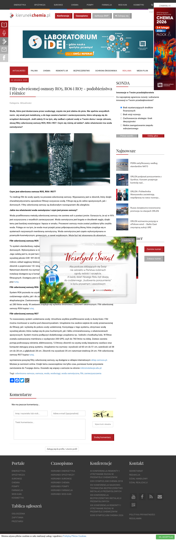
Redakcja (134, 475)
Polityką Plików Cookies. (75, 536)
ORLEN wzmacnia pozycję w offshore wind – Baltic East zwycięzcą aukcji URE (144, 224)
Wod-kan (122, 5)
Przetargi (17, 521)
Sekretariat (136, 471)
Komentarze (21, 394)
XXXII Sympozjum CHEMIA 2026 (106, 515)
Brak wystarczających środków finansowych (136, 109)
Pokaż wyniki (126, 135)
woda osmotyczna (70, 373)
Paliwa (34, 71)
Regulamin (135, 518)
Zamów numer (154, 249)
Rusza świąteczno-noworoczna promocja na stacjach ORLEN (145, 209)
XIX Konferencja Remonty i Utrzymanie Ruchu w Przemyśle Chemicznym (105, 508)
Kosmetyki (139, 5)
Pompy (90, 5)
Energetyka (20, 5)
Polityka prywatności (142, 514)
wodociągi (55, 373)
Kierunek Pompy (60, 486)
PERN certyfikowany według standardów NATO (143, 165)
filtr (81, 373)
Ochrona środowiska (106, 71)
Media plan (142, 71)
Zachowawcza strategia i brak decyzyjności (136, 120)
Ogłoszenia (18, 513)
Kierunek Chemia (60, 482)
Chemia (74, 5)
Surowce (58, 5)
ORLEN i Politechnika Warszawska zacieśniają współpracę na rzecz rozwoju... (145, 194)
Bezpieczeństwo (81, 71)
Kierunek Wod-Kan (61, 494)
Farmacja (107, 5)
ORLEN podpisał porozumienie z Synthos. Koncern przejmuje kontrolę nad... (146, 179)
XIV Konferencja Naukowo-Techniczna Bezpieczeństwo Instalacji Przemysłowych (106, 488)
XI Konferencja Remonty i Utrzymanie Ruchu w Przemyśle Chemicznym (104, 474)
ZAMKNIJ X (127, 240)
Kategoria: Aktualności (20, 103)
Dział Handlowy (138, 478)
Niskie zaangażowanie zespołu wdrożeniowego (136, 127)
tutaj (16, 281)
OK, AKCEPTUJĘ (166, 537)
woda (47, 373)
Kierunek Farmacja (62, 490)
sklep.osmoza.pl (99, 360)
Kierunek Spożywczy (63, 475)
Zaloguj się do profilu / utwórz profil (62, 449)
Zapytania (17, 517)
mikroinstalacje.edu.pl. (91, 368)
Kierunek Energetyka (63, 471)
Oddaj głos (153, 135)
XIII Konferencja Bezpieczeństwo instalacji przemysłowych (105, 498)
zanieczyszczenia (92, 373)
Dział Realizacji (138, 482)
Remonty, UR (62, 71)
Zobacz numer (154, 258)
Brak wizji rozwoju (130, 114)
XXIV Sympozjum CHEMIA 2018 (106, 481)
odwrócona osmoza (24, 373)
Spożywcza (39, 5)
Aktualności (19, 71)
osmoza (39, 373)
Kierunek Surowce (61, 478)
